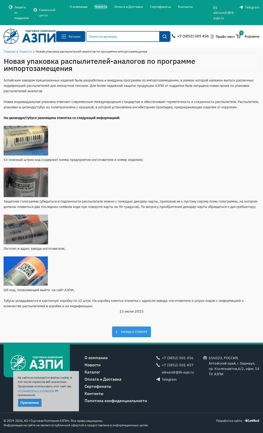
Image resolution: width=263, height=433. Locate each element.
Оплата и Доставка (128, 7)
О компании (78, 7)
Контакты (185, 7)
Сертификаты (160, 7)
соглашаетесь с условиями (36, 390)
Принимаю (29, 402)
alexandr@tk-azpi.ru (224, 13)
